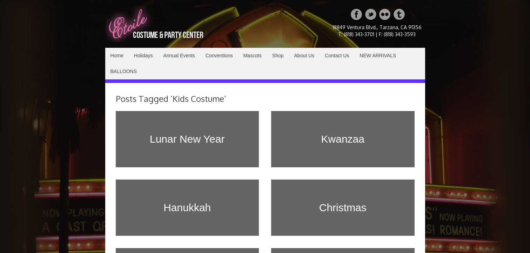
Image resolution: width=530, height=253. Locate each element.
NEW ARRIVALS (378, 55)
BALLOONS (123, 71)
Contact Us (337, 55)
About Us (304, 55)
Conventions (219, 55)
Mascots (252, 55)
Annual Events (179, 55)
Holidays (143, 55)
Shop (278, 55)
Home (116, 55)
